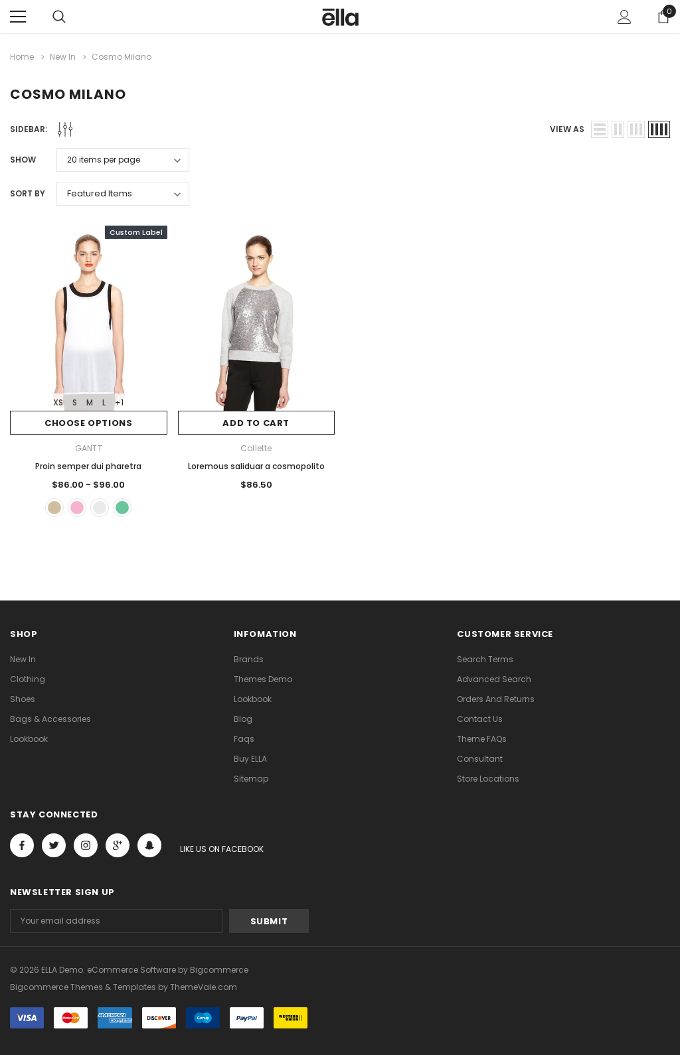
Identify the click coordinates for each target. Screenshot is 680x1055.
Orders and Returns (496, 699)
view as (567, 129)
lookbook (29, 738)
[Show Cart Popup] (663, 16)
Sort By (27, 193)
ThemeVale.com (203, 987)
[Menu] (18, 17)
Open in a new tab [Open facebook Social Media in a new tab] (22, 845)
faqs (244, 738)
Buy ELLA (250, 758)
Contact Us (480, 719)
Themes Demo (263, 679)
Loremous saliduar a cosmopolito (256, 466)
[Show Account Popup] (625, 16)
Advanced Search (494, 679)
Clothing (27, 679)
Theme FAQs (482, 738)
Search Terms (485, 659)
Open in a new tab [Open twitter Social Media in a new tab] (54, 845)
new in (23, 659)
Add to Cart (256, 423)
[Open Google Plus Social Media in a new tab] (117, 845)
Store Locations (488, 778)
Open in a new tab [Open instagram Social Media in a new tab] (85, 845)
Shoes (22, 699)
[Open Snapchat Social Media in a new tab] (149, 845)
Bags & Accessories (50, 719)
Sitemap (251, 778)
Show (23, 159)
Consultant (480, 758)
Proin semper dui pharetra (88, 466)
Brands (249, 659)
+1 (119, 402)
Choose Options (88, 423)
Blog (243, 719)
